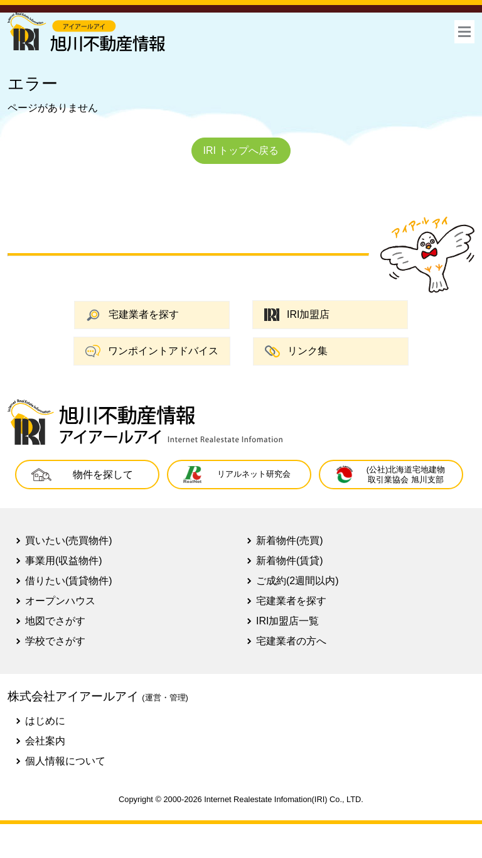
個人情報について (65, 761)
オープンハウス (60, 600)
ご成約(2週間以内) (297, 580)
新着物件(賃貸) (289, 560)
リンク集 (296, 351)
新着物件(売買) (289, 540)
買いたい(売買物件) (68, 540)
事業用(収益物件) (63, 560)
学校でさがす (55, 641)
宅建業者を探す (132, 315)
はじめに (45, 720)
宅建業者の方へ (291, 641)
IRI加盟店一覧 (287, 621)
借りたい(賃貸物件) (68, 580)
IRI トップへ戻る (241, 150)
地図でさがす (55, 621)
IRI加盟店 (296, 315)
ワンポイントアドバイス (151, 351)
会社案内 (45, 741)
